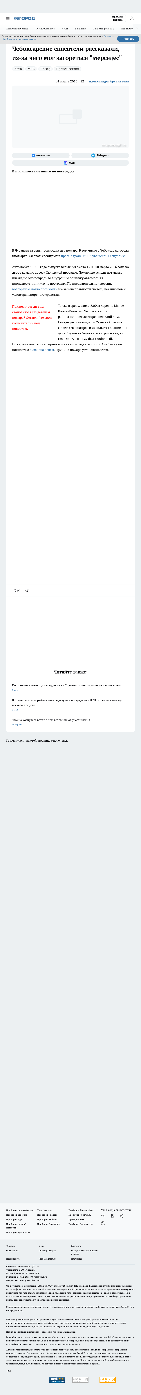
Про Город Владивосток (80, 1224)
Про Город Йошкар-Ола (80, 1210)
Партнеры (76, 1258)
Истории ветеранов (17, 28)
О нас (41, 1245)
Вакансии (80, 28)
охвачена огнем (42, 350)
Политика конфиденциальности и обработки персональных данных (41, 1331)
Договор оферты (47, 1250)
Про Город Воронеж (16, 1214)
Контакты (76, 1245)
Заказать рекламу (103, 28)
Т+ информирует (45, 28)
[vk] (17, 590)
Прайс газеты (13, 1258)
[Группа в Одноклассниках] (112, 1216)
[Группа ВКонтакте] (41, 155)
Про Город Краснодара (18, 1232)
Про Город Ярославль (79, 1214)
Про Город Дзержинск (48, 1224)
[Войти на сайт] (131, 18)
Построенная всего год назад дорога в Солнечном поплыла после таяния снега (70, 687)
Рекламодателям (47, 1258)
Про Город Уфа (76, 1219)
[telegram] (28, 590)
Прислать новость (118, 18)
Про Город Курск (15, 1219)
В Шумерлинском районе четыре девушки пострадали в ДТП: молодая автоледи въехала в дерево (70, 705)
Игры (65, 28)
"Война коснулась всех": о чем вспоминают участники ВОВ (70, 722)
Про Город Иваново (47, 1214)
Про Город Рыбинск (47, 1219)
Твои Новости (44, 1210)
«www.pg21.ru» (31, 1266)
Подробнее (103, 1326)
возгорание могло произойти (34, 289)
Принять (128, 38)
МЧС (31, 69)
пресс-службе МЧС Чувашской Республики (93, 256)
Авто (18, 69)
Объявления (12, 1250)
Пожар (45, 69)
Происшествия (67, 69)
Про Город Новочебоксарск (20, 1210)
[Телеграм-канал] (100, 155)
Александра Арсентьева (109, 81)
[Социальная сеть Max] (70, 163)
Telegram (10, 1245)
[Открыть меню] (7, 18)
